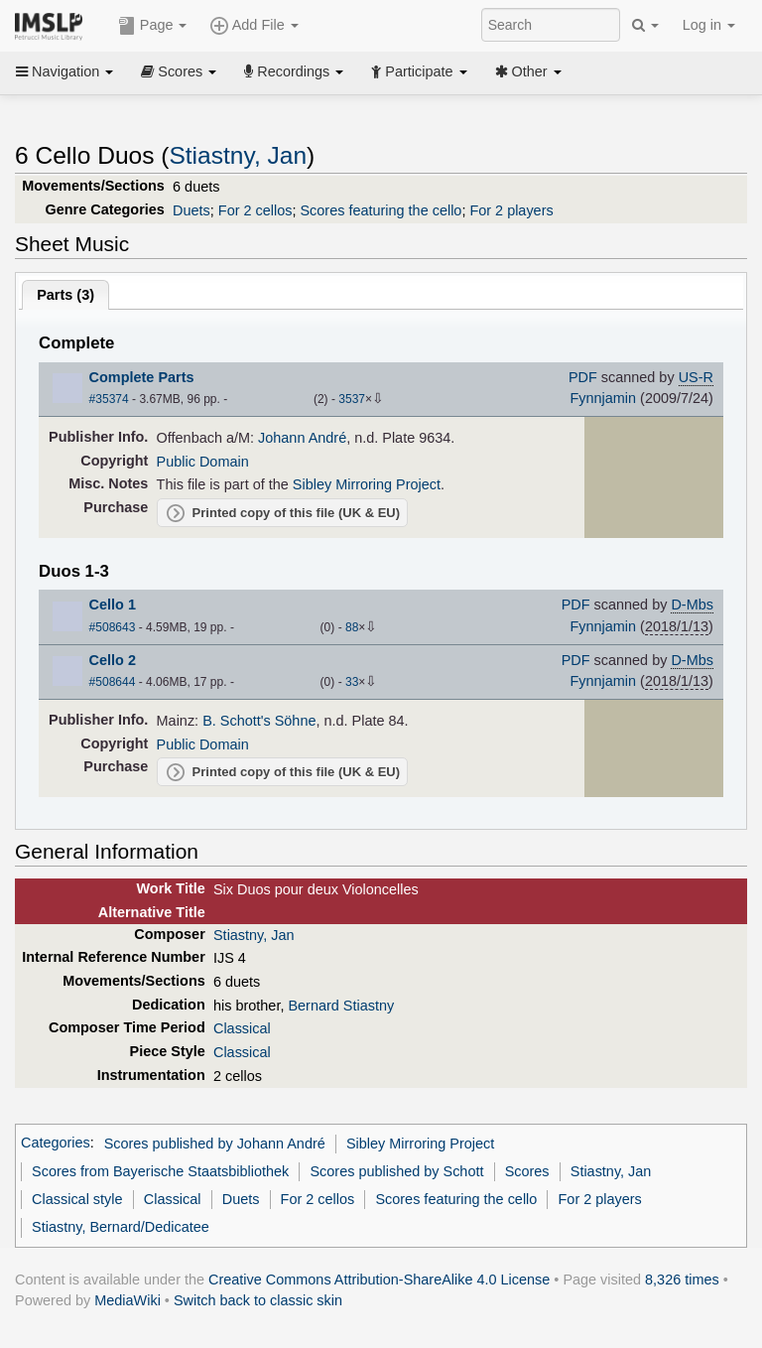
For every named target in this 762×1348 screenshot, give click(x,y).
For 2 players (511, 210)
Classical (242, 1028)
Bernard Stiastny (341, 1005)
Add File (254, 26)
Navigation (64, 71)
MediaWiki (127, 1300)
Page (153, 26)
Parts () (65, 295)
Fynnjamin (603, 398)
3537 (351, 399)
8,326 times (682, 1279)
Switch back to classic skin (258, 1300)
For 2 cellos (255, 210)
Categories (55, 1143)
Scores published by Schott (396, 1171)
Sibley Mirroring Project (367, 484)
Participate (418, 71)
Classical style (77, 1199)
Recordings (293, 71)
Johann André (302, 438)
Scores (178, 71)
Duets (191, 210)
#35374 (109, 399)
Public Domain (203, 462)
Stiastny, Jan (238, 155)
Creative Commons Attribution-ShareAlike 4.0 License (379, 1279)
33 (351, 682)
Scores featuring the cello (380, 210)
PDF (583, 377)
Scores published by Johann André (214, 1143)
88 (351, 627)
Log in (709, 25)
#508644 (112, 682)
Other (528, 71)
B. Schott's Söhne (259, 721)
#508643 (112, 627)
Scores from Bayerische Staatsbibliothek (160, 1171)
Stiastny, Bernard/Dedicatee (120, 1227)
